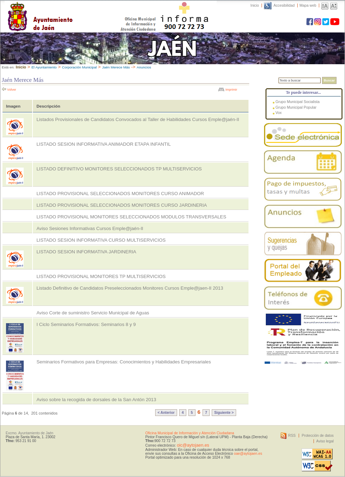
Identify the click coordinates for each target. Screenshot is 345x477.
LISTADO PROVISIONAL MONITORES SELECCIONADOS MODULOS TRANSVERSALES (131, 216)
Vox (278, 112)
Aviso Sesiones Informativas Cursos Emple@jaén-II (89, 228)
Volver (11, 89)
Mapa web (307, 5)
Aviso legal (325, 441)
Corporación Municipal (79, 67)
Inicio (255, 5)
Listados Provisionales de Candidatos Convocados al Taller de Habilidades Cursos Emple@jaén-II (137, 119)
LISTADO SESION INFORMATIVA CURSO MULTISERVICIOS (100, 240)
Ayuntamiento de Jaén (71, 9)
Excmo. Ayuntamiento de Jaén (29, 433)
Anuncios (144, 67)
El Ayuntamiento (44, 67)
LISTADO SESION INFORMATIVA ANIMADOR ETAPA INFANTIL (103, 144)
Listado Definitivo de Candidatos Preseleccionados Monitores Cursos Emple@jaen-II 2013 (129, 288)
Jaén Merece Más (116, 67)
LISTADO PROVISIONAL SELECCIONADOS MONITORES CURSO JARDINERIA (121, 205)
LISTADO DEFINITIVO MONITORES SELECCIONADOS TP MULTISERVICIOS (119, 168)
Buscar (329, 80)
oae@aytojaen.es (248, 453)
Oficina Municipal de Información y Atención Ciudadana (189, 433)
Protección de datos (318, 435)
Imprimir (231, 89)
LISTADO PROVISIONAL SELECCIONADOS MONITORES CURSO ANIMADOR (120, 193)
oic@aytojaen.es (193, 445)
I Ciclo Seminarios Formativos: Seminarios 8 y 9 (86, 324)
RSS (292, 435)
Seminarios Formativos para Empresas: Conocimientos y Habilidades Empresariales (123, 361)
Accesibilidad (284, 5)
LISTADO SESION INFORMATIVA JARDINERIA (86, 251)
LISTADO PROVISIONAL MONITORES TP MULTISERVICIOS (100, 276)
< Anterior (166, 413)
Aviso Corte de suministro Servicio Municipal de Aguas (92, 312)
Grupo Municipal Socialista (297, 101)
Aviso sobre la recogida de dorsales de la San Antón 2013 (96, 399)
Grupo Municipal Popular (295, 107)
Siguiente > (224, 413)
